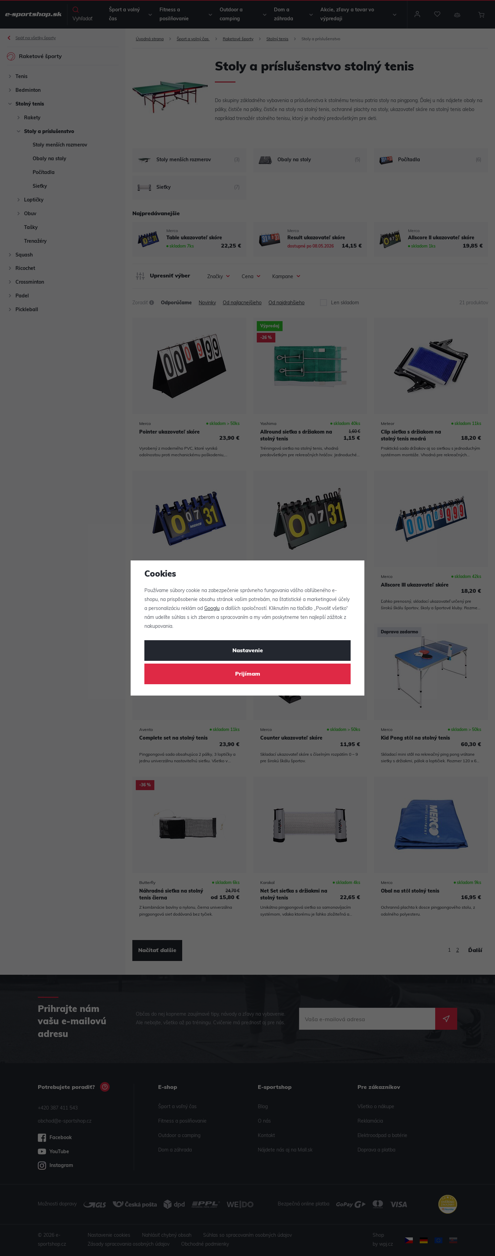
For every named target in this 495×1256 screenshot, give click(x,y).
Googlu (212, 608)
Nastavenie (247, 651)
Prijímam (247, 674)
